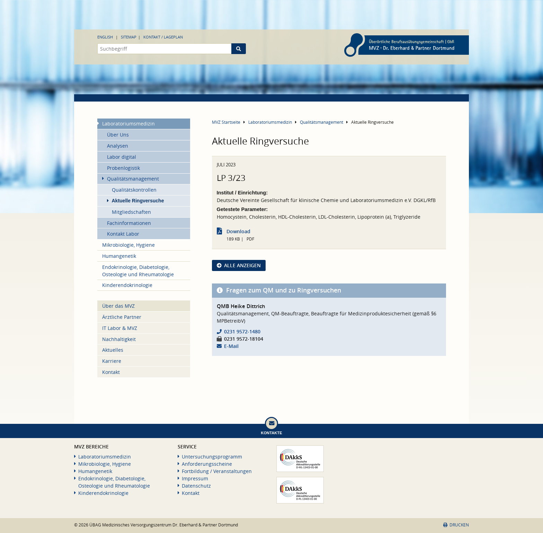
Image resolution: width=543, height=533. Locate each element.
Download (238, 231)
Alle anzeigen (242, 265)
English (105, 37)
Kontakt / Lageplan (163, 37)
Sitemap (128, 37)
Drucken (456, 525)
